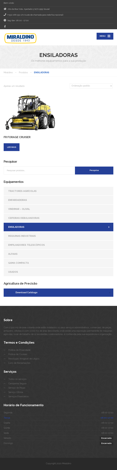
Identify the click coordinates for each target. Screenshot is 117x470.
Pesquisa (94, 170)
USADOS (13, 272)
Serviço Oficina (15, 392)
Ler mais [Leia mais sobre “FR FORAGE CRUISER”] (11, 147)
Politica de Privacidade (19, 350)
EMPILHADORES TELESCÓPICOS (26, 245)
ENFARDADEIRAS (17, 200)
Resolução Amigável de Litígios (23, 358)
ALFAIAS (13, 254)
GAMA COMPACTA (18, 263)
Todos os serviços (17, 379)
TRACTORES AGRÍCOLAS (22, 191)
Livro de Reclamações (19, 363)
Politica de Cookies (17, 354)
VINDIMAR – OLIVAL (19, 209)
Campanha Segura (17, 383)
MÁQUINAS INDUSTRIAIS (22, 236)
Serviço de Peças (16, 388)
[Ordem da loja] (91, 85)
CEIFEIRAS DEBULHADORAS (23, 218)
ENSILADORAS (16, 227)
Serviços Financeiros (18, 396)
